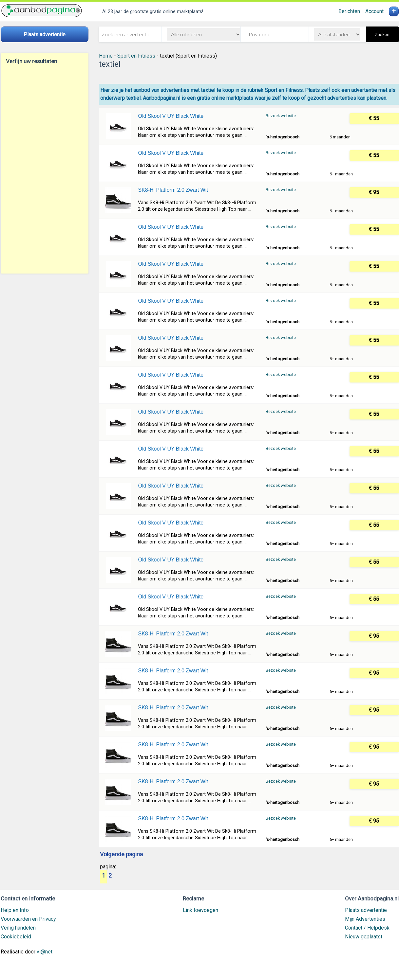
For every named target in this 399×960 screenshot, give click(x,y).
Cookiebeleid (16, 936)
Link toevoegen (200, 910)
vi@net (44, 952)
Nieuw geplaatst (363, 936)
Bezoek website (281, 115)
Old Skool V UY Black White (170, 116)
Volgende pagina (121, 855)
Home (106, 56)
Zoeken (382, 34)
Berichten (349, 11)
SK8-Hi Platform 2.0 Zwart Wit (173, 190)
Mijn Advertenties (365, 919)
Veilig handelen (18, 928)
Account (374, 11)
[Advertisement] (44, 169)
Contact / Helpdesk (367, 928)
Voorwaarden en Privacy (28, 919)
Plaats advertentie (366, 910)
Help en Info (15, 910)
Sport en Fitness (136, 56)
